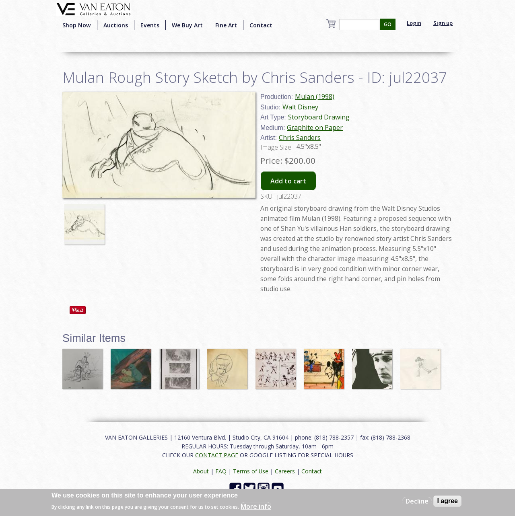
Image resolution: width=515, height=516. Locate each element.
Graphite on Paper (315, 127)
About (201, 471)
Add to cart (288, 181)
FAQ (221, 471)
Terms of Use (250, 471)
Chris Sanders (300, 137)
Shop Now (76, 25)
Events (149, 25)
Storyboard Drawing (319, 117)
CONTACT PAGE (216, 455)
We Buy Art (187, 25)
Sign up (443, 23)
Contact (260, 25)
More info (256, 506)
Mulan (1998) (314, 96)
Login (414, 23)
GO (387, 24)
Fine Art (226, 25)
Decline (417, 501)
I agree (447, 500)
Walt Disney (300, 107)
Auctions (115, 25)
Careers (285, 471)
